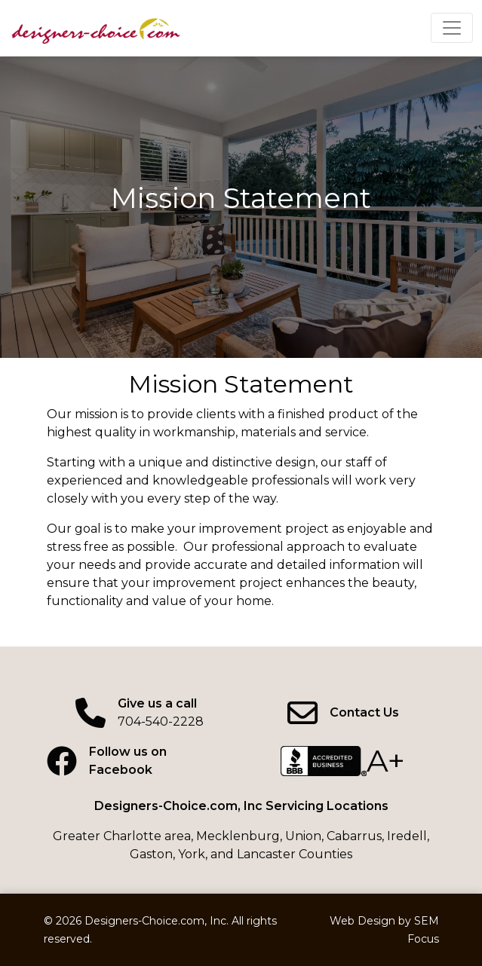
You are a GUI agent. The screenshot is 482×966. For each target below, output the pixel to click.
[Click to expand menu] (452, 28)
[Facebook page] (139, 761)
